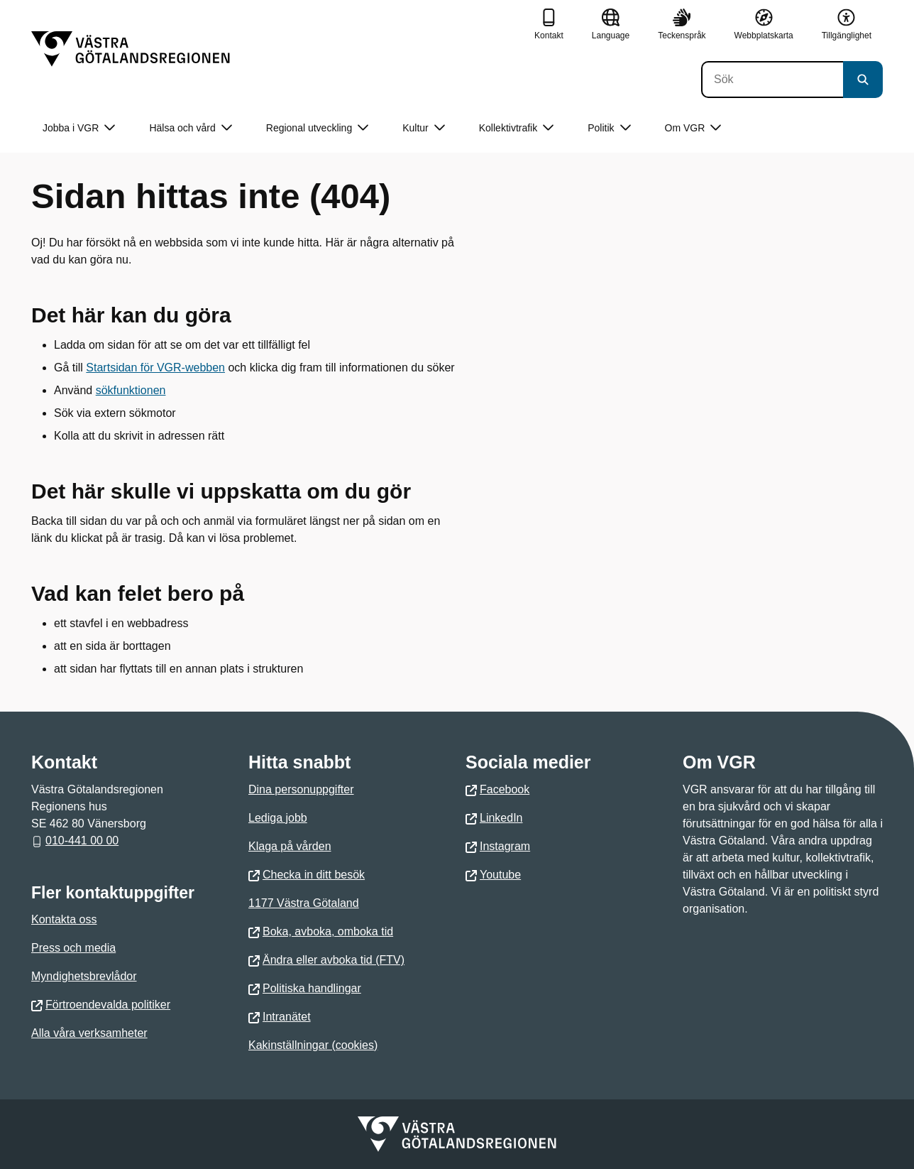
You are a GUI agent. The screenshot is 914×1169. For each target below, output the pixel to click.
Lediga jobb (277, 818)
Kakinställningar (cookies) (313, 1045)
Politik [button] (609, 128)
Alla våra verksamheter (89, 1033)
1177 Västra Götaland (303, 903)
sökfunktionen (131, 390)
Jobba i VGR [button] (79, 128)
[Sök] (772, 79)
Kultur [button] (423, 128)
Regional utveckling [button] (317, 128)
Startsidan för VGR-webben (155, 367)
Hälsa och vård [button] (190, 128)
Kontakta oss (64, 919)
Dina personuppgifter (301, 789)
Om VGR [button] (693, 128)
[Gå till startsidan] (130, 49)
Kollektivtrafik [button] (516, 128)
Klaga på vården (289, 846)
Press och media (73, 948)
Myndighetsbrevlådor (84, 976)
